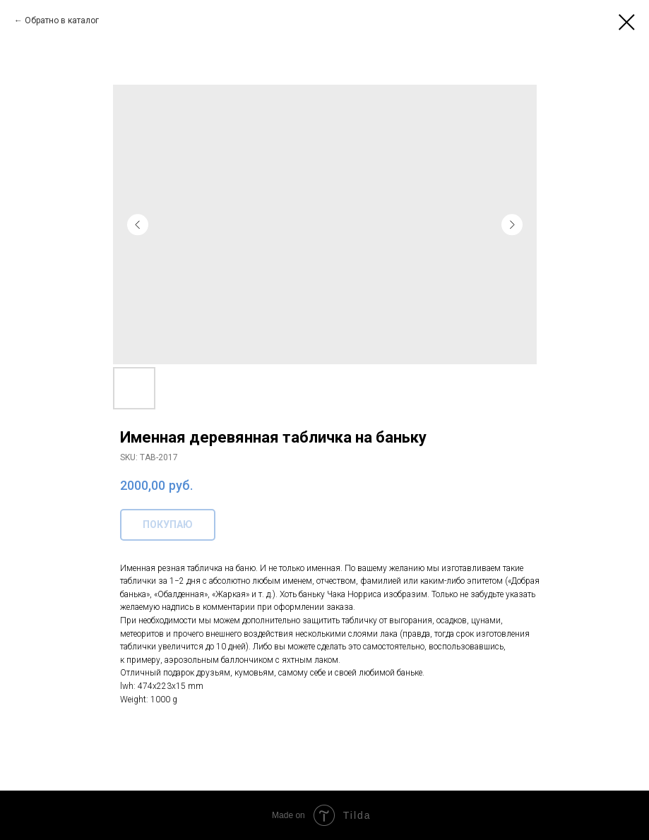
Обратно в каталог (62, 20)
